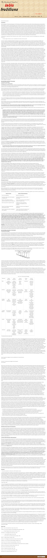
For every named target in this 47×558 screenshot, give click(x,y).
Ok (38, 556)
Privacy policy (43, 556)
